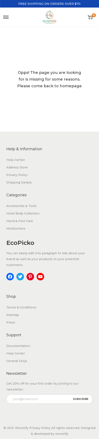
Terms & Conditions (21, 307)
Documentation (18, 346)
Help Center (15, 160)
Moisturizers (15, 228)
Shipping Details (19, 182)
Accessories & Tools (21, 206)
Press (10, 322)
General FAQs (16, 361)
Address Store (17, 167)
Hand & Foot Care (19, 221)
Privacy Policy (17, 175)
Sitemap (12, 315)
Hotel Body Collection (23, 213)
